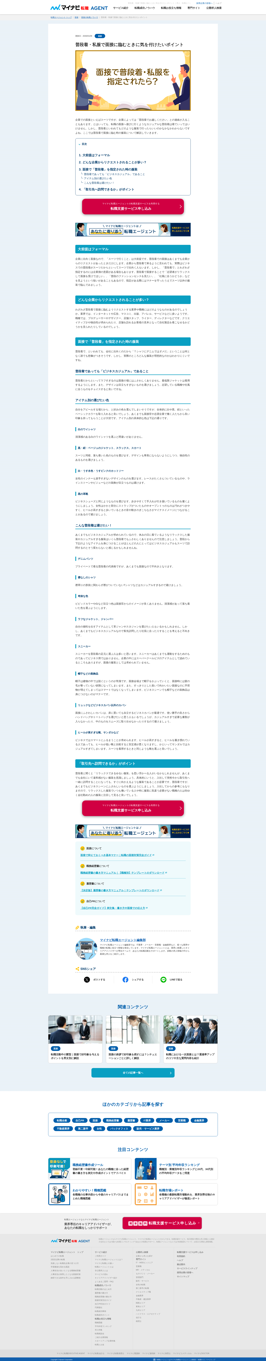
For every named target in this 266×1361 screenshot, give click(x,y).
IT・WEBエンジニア (144, 1262)
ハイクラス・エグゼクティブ (148, 1313)
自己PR (79, 1119)
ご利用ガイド (100, 1255)
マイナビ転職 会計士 (96, 1353)
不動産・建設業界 (143, 1299)
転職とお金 (99, 1344)
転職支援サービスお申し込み (190, 1251)
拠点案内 (181, 1264)
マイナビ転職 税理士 (115, 1353)
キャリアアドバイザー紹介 (106, 1277)
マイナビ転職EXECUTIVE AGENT (71, 1353)
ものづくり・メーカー (145, 1273)
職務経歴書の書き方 (103, 1296)
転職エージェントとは (104, 1266)
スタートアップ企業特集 (105, 1340)
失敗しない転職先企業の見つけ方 (65, 1263)
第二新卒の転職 (142, 1288)
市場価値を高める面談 (60, 1266)
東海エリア (140, 1306)
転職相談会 (99, 1333)
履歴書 (131, 1119)
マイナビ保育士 (164, 1353)
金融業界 (199, 1119)
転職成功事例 (100, 1311)
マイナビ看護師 (133, 1353)
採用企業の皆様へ (201, 3)
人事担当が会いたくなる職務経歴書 (66, 1270)
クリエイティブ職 (143, 1291)
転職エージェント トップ (61, 17)
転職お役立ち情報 (103, 1318)
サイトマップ (183, 1276)
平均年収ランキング (103, 1326)
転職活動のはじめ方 (103, 1289)
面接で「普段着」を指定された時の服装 (109, 168)
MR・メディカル (143, 1269)
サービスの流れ (101, 1274)
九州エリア (140, 1310)
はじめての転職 (57, 1255)
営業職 (182, 1119)
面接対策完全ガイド (103, 1300)
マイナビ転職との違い (104, 1263)
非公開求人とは (101, 1270)
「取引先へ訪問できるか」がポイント (108, 189)
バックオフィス (119, 1128)
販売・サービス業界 (148, 1128)
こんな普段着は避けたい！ (99, 182)
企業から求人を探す (144, 1255)
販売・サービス (142, 1280)
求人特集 (98, 1329)
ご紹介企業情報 (101, 1337)
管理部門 (139, 1277)
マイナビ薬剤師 (148, 1353)
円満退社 (98, 1307)
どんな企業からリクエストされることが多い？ (114, 161)
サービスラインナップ (187, 1268)
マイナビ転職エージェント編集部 (123, 939)
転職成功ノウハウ (103, 1285)
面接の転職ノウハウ (89, 17)
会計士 (138, 1317)
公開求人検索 (142, 1251)
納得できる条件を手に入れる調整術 (66, 1277)
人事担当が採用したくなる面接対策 (66, 1274)
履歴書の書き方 (101, 1292)
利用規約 (181, 1255)
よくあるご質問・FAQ (104, 1281)
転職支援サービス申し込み (162, 1223)
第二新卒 (83, 1128)
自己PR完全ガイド (102, 1303)
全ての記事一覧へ (133, 1072)
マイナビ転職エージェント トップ (67, 1251)
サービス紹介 (101, 1251)
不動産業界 (63, 1128)
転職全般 (62, 1119)
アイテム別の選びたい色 (98, 177)
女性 (99, 1128)
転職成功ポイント (102, 1314)
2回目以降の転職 (58, 1259)
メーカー (164, 1119)
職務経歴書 (112, 1119)
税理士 (138, 1320)
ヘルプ (215, 3)
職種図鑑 (98, 1322)
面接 (76, 17)
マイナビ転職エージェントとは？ (109, 1259)
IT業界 (147, 1119)
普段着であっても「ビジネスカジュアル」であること (114, 173)
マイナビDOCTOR (202, 1353)
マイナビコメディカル (182, 1353)
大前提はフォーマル (96, 154)
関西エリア (140, 1302)
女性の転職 (140, 1284)
